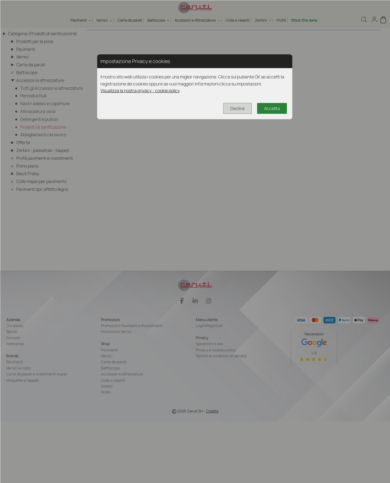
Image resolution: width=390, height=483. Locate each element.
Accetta (272, 108)
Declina (237, 108)
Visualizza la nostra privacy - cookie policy (140, 91)
